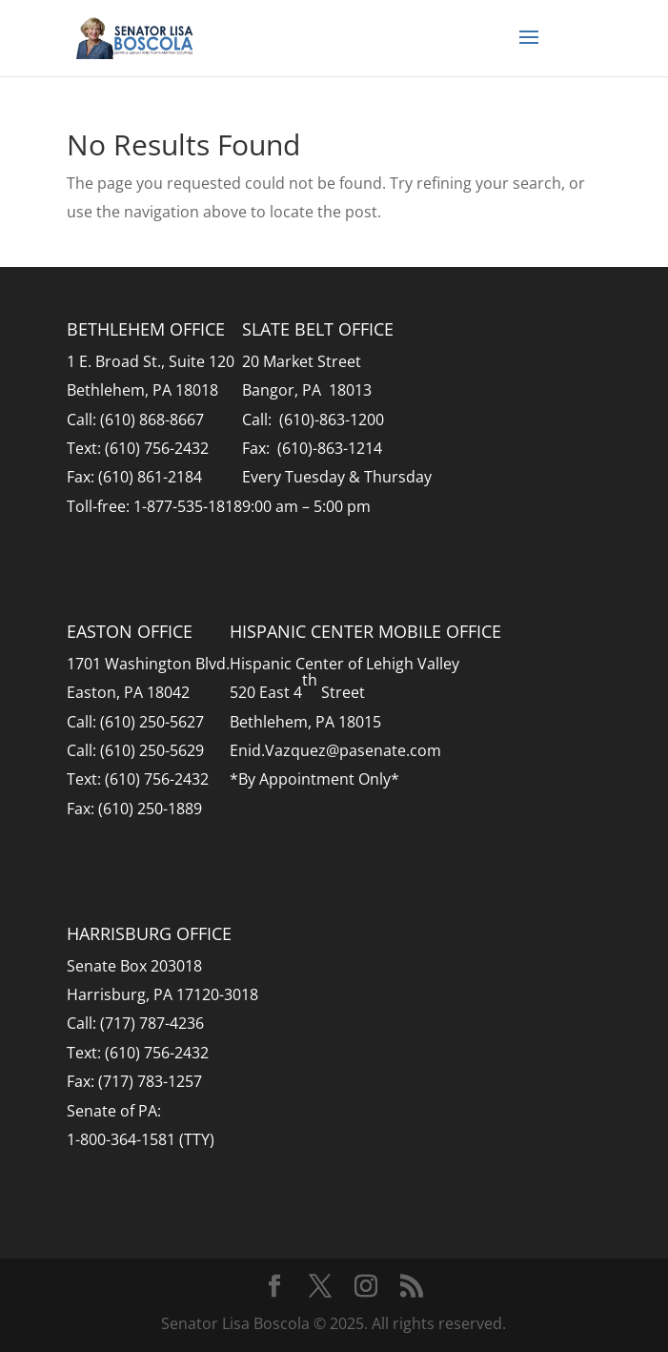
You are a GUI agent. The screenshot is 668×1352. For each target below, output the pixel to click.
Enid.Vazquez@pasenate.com (335, 750)
